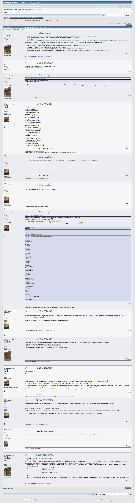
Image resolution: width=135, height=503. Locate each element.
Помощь (18, 17)
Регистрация (39, 17)
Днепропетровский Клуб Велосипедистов (13, 20)
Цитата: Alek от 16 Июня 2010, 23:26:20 (33, 215)
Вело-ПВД (45, 20)
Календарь (28, 17)
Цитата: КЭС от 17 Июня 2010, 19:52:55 (33, 225)
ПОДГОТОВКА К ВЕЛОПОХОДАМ (33, 20)
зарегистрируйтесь (36, 9)
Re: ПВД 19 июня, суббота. (45, 62)
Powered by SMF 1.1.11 (58, 500)
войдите (27, 9)
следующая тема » (126, 23)
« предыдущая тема (115, 23)
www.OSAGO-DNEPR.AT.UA (37, 151)
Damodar (6, 62)
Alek (5, 31)
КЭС (5, 155)
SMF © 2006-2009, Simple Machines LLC (73, 500)
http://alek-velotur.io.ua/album (44, 56)
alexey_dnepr (7, 429)
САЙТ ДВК (13, 17)
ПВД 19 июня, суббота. (54, 20)
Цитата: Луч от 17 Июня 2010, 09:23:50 (34, 230)
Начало (7, 17)
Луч (5, 103)
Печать (128, 25)
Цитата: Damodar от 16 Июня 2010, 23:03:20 (35, 78)
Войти (33, 17)
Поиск (23, 17)
